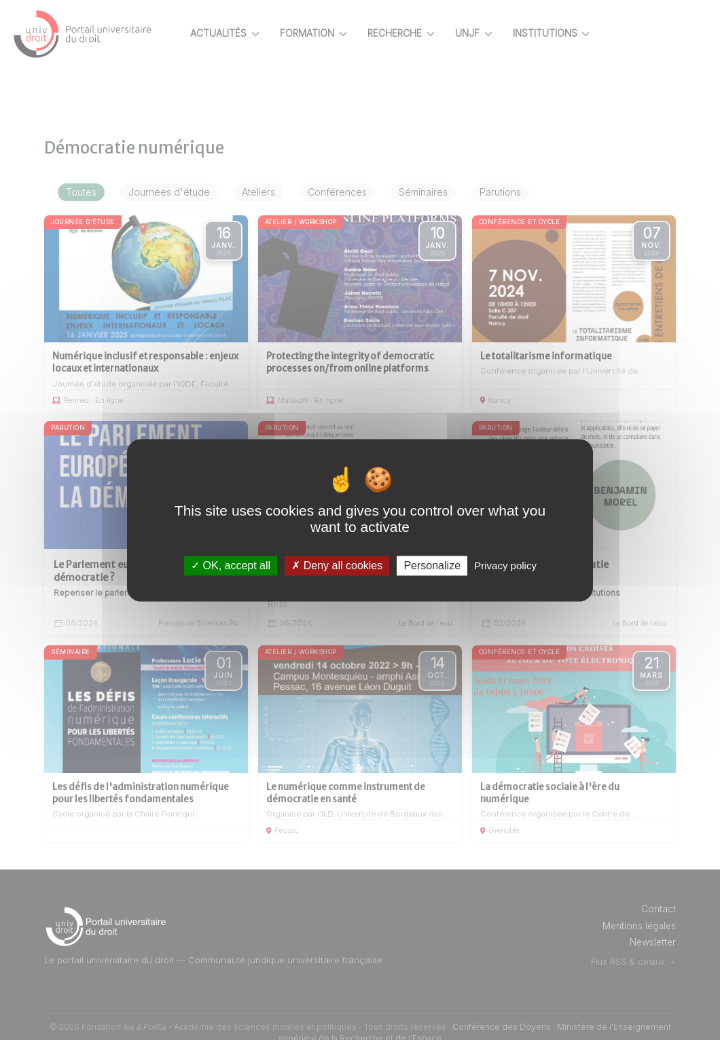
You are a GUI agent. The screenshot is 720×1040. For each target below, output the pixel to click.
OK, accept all (230, 565)
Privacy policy (505, 565)
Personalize (432, 565)
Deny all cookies (336, 565)
